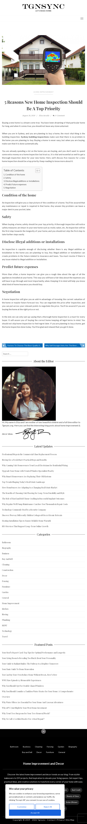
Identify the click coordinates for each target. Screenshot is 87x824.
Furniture (6, 586)
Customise (21, 807)
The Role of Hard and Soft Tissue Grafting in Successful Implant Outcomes (33, 498)
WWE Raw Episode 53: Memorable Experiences (21, 680)
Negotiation (10, 188)
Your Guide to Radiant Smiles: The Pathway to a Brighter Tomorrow (30, 663)
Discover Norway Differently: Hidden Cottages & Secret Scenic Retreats (32, 515)
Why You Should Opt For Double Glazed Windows (23, 686)
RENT (4, 625)
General (5, 598)
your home (27, 277)
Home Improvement (43, 92)
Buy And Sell (7, 559)
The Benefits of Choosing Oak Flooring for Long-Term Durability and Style (33, 493)
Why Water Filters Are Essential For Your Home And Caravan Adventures (32, 702)
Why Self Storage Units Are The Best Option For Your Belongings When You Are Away (65, 345)
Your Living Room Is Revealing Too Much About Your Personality (29, 658)
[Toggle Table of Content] (36, 170)
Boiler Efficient (71, 802)
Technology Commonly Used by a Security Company (24, 509)
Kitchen (5, 609)
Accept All (35, 813)
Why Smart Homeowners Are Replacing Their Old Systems (26, 476)
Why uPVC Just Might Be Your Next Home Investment (24, 708)
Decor (4, 575)
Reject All (48, 807)
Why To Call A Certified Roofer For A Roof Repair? (23, 719)
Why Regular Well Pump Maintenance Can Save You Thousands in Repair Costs (35, 504)
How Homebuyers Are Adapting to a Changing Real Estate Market (29, 487)
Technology (7, 631)
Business (5, 553)
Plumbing (6, 620)
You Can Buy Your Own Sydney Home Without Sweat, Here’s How (29, 675)
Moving (5, 614)
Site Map (70, 820)
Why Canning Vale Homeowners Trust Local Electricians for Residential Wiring (35, 465)
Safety (8, 178)
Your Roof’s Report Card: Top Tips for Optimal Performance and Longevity (33, 652)
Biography (6, 548)
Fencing (5, 581)
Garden (5, 592)
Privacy (60, 820)
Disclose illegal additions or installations (22, 181)
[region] (35, 801)
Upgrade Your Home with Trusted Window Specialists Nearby (28, 471)
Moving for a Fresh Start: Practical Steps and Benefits (24, 460)
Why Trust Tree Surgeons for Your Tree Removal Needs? (26, 713)
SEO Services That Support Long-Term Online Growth (25, 526)
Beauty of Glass (73, 796)
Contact (51, 820)
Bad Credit (76, 790)
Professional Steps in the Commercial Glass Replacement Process (29, 454)
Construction (7, 570)
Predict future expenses (15, 184)
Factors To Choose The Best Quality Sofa (25, 345)
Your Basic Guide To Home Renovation (18, 669)
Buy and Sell (27, 752)
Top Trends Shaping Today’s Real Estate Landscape (23, 482)
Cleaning (5, 564)
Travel (5, 636)
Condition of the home (15, 174)
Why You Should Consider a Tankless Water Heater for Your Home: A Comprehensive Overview (37, 694)
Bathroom (6, 542)
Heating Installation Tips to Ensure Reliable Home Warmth (26, 521)
